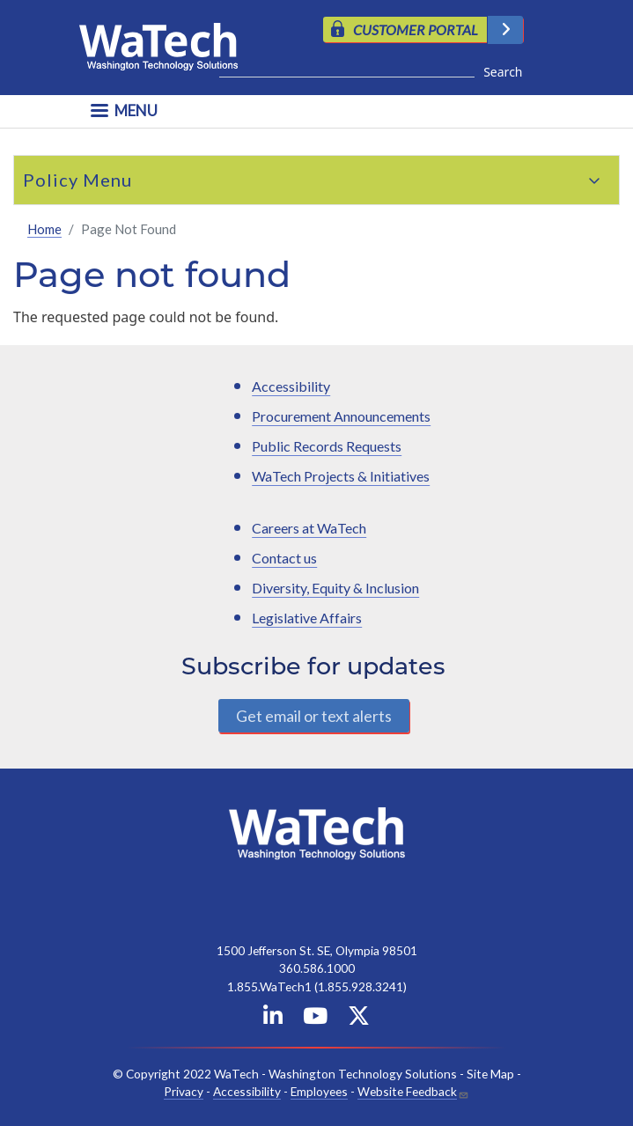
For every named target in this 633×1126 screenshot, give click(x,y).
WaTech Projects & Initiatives (341, 475)
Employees (319, 1091)
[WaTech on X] (359, 1019)
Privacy (183, 1091)
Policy (50, 179)
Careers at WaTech (309, 527)
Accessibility (291, 386)
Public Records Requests (326, 446)
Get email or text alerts (314, 715)
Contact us (284, 557)
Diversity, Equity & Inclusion (335, 587)
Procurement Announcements (341, 416)
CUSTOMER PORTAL (415, 29)
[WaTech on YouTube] (315, 1019)
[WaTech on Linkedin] (272, 1019)
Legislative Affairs (307, 617)
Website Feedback (407, 1091)
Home (44, 229)
